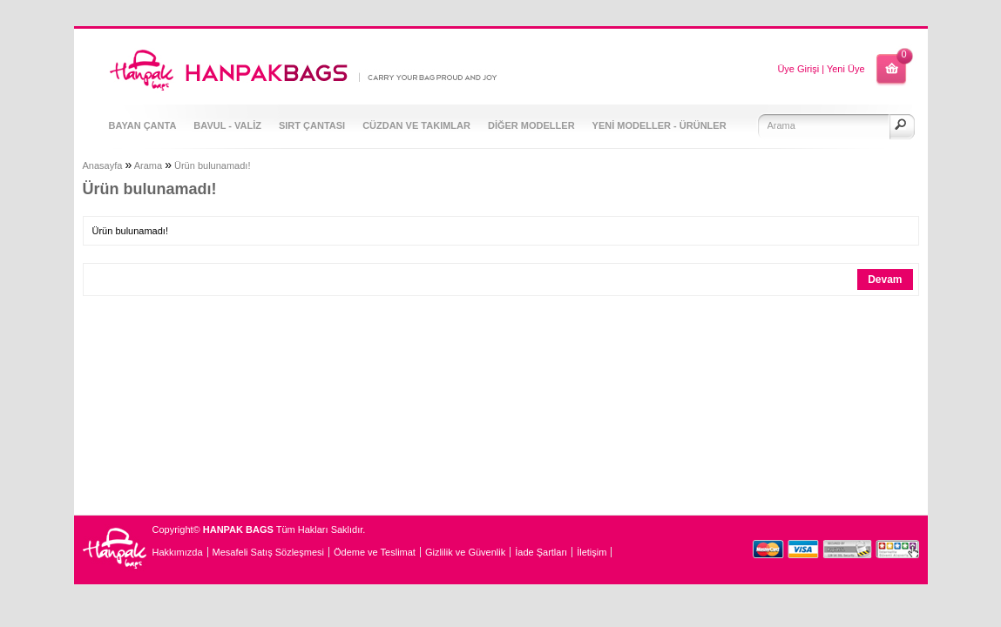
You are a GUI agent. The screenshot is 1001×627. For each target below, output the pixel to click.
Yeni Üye (846, 69)
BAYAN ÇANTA (143, 125)
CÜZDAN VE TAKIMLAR (416, 125)
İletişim (591, 552)
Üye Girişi (798, 69)
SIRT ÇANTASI (312, 125)
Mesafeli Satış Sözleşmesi (268, 552)
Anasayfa (103, 165)
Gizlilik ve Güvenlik (465, 552)
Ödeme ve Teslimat (375, 552)
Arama (148, 165)
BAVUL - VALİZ (227, 125)
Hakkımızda (177, 552)
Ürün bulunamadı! (212, 165)
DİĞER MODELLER (531, 125)
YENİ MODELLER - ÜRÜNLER (659, 125)
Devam (885, 279)
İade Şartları (541, 552)
